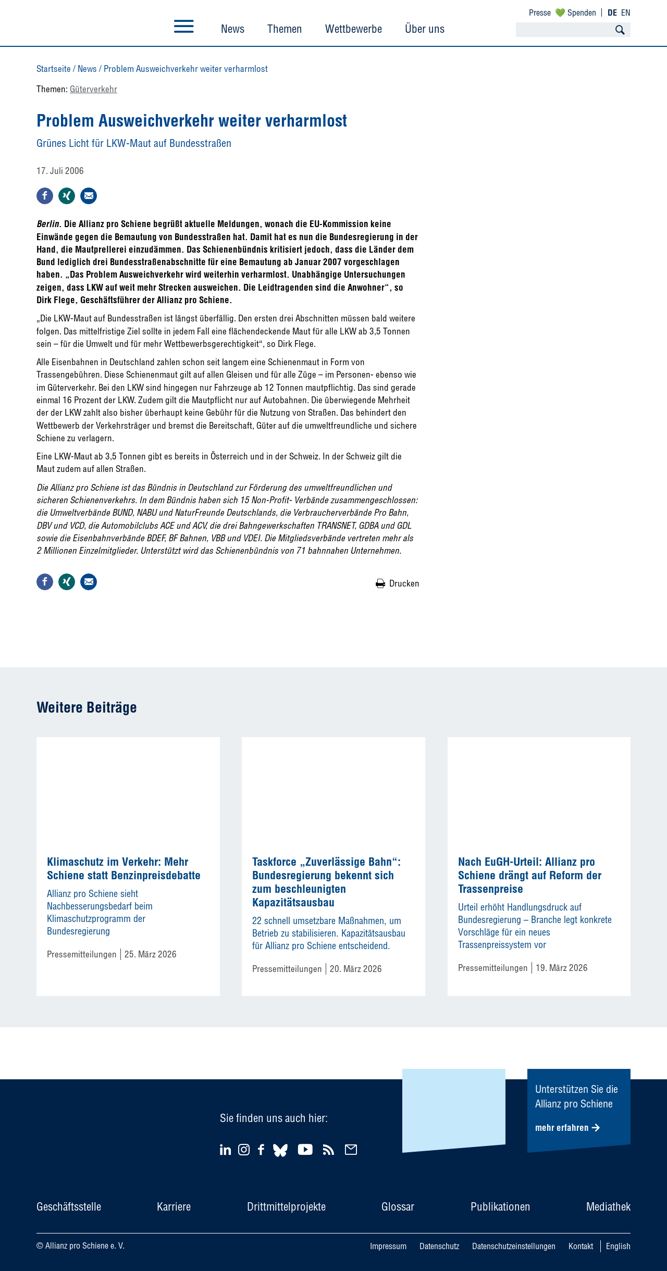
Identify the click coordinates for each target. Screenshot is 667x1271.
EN (626, 12)
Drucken (404, 583)
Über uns (424, 28)
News (232, 28)
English (618, 1246)
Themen (284, 28)
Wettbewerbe (353, 28)
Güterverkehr (93, 88)
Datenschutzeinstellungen (513, 1246)
